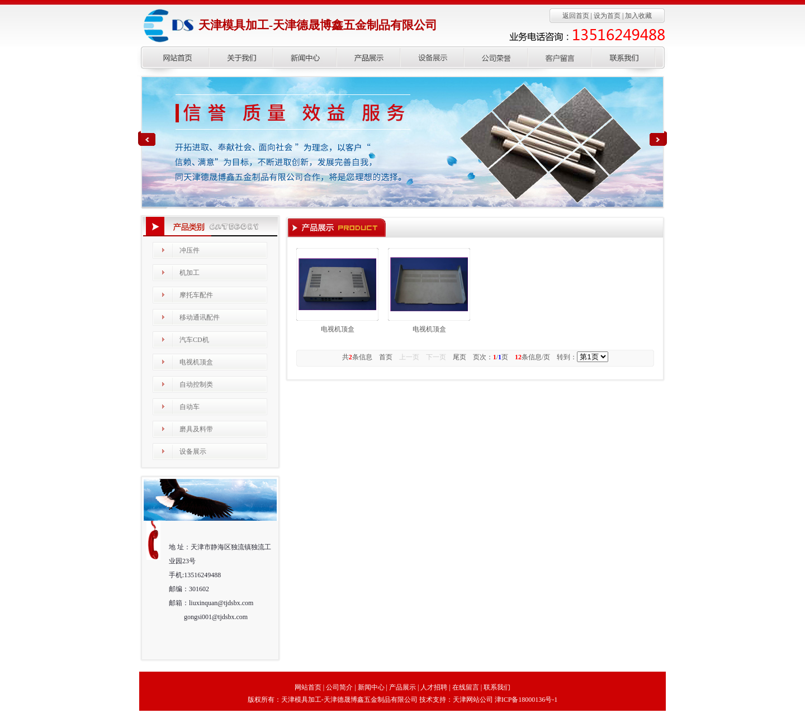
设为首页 (607, 16)
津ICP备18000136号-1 (526, 700)
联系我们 (497, 687)
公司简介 (339, 687)
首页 (385, 357)
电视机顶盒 (196, 362)
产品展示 (402, 687)
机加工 (189, 273)
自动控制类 (196, 384)
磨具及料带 (196, 429)
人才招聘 (433, 687)
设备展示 (192, 451)
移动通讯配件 (199, 317)
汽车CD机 (194, 340)
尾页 (459, 357)
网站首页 (308, 687)
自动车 (189, 407)
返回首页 (575, 16)
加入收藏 (638, 16)
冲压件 (189, 250)
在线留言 (465, 687)
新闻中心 (371, 687)
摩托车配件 (196, 295)
